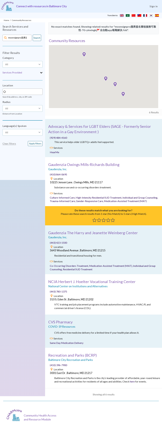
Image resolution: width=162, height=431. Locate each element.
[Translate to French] (145, 15)
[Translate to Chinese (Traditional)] (139, 15)
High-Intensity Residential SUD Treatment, (99, 197)
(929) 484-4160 (58, 137)
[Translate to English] (122, 15)
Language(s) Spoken (14, 125)
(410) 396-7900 (58, 365)
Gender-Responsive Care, (90, 201)
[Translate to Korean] (151, 15)
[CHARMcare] (15, 415)
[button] (23, 72)
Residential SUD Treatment (77, 269)
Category (8, 57)
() (72, 355)
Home (6, 20)
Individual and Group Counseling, (140, 197)
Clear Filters (9, 143)
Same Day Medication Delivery (66, 342)
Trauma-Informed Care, (63, 201)
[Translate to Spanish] (157, 15)
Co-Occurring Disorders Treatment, (69, 265)
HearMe (54, 152)
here (132, 381)
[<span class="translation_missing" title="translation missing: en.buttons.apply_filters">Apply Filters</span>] (35, 143)
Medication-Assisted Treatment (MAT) (125, 201)
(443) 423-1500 (58, 242)
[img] (51, 147)
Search (37, 37)
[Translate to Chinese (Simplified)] (133, 15)
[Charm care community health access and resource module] (7, 6)
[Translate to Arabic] (128, 15)
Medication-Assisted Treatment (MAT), (111, 265)
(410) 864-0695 (58, 174)
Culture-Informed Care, (63, 197)
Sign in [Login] (154, 6)
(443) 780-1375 (58, 291)
